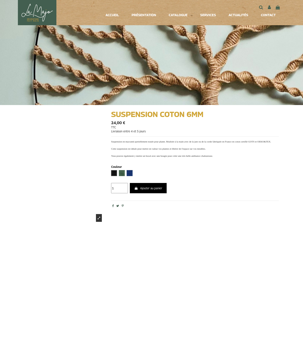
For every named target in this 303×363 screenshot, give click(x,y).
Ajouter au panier (148, 188)
